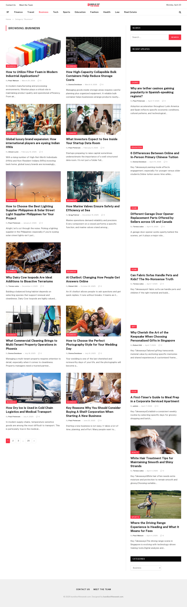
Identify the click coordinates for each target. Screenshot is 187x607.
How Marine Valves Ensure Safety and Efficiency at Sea (93, 208)
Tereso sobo (13, 286)
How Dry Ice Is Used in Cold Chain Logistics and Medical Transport (29, 410)
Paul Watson (13, 81)
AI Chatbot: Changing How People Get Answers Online (93, 279)
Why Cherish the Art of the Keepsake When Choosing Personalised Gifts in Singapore (152, 336)
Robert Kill (73, 286)
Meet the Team (26, 5)
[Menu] (8, 12)
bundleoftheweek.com (113, 597)
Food (134, 391)
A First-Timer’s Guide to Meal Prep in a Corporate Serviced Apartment (154, 399)
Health (106, 12)
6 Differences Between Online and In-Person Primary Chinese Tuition (154, 155)
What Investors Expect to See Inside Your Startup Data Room (91, 141)
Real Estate (130, 12)
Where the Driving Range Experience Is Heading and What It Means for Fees (154, 527)
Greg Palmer (74, 215)
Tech (55, 12)
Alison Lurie (13, 152)
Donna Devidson (75, 85)
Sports (66, 12)
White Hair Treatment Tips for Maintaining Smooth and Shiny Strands (151, 462)
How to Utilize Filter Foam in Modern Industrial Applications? (32, 74)
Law (117, 12)
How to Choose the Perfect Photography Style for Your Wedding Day (91, 344)
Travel (30, 12)
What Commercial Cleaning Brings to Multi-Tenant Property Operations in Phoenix (31, 344)
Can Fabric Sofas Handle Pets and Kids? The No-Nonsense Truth (154, 277)
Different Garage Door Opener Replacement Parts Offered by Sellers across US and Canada (152, 218)
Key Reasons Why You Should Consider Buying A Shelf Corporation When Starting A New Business (93, 411)
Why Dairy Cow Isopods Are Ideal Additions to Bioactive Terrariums (29, 279)
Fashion (94, 12)
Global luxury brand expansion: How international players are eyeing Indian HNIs (33, 143)
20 (28, 441)
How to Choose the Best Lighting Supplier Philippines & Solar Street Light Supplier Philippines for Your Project (30, 212)
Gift (134, 327)
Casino (135, 82)
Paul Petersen (74, 148)
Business (43, 12)
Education (80, 12)
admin (135, 406)
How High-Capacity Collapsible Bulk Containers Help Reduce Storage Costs (91, 76)
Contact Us (11, 5)
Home (134, 208)
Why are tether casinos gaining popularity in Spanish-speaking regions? (152, 92)
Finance (18, 12)
